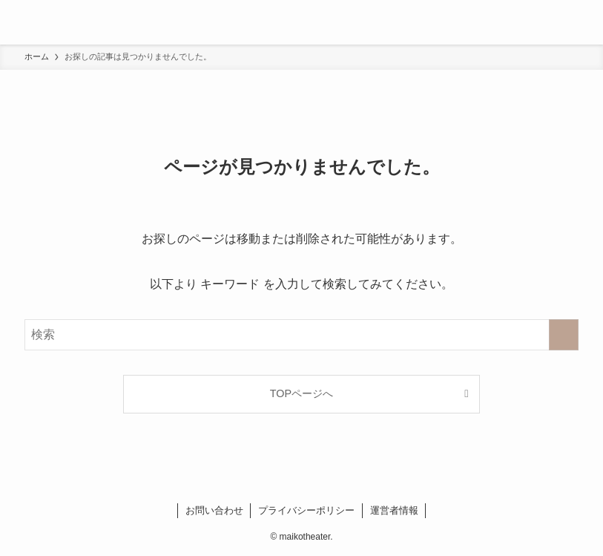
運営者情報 (394, 510)
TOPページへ (301, 393)
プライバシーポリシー (306, 510)
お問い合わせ (214, 510)
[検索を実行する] (564, 334)
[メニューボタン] (22, 22)
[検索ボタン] (580, 22)
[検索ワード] (301, 334)
